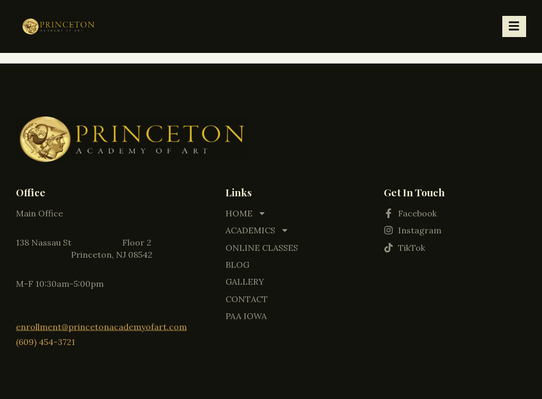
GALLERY (244, 280)
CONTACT (246, 297)
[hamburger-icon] (514, 26)
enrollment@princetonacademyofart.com (101, 326)
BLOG (237, 263)
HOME (245, 211)
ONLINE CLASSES (261, 245)
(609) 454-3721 (45, 340)
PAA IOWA (246, 314)
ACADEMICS (257, 228)
